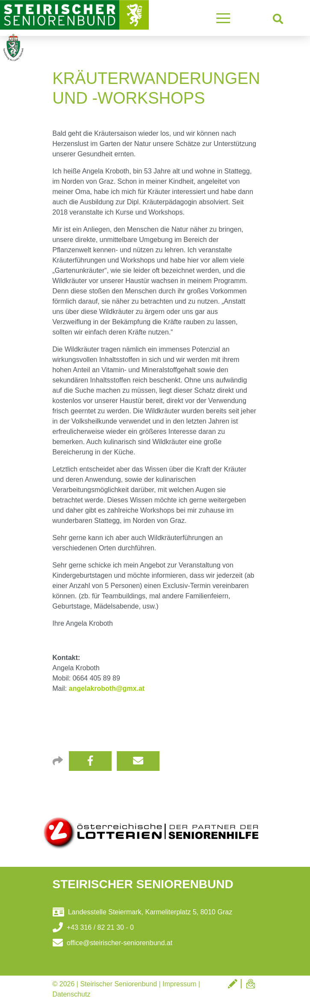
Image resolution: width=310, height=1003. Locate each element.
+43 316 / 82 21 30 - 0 (93, 927)
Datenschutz (72, 994)
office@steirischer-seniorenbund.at (113, 942)
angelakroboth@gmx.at (107, 688)
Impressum (179, 984)
